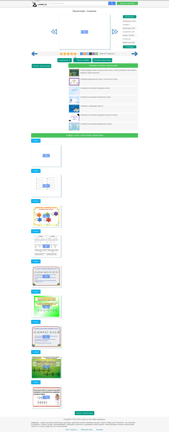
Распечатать (129, 17)
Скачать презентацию (41, 66)
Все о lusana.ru (71, 429)
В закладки (129, 47)
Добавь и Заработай (127, 3)
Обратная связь (87, 429)
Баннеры (99, 429)
